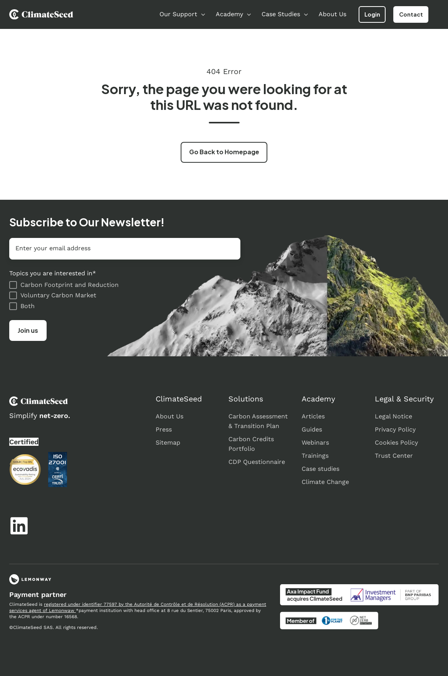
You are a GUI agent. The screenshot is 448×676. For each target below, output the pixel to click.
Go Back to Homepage (224, 152)
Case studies (320, 468)
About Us (332, 14)
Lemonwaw (62, 610)
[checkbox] (124, 295)
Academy (229, 14)
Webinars (315, 442)
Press (164, 429)
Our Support (178, 14)
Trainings (315, 455)
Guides (312, 429)
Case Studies (281, 14)
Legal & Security (404, 398)
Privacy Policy (395, 429)
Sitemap (168, 442)
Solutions (245, 398)
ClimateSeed (179, 398)
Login (372, 14)
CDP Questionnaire (256, 461)
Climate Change (325, 482)
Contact (411, 14)
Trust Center (394, 455)
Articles (313, 416)
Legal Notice (393, 416)
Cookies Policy (396, 442)
